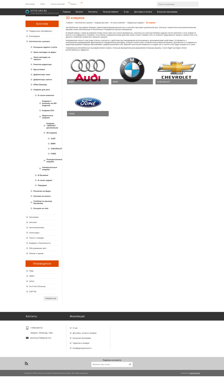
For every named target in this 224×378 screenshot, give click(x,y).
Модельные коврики (47, 116)
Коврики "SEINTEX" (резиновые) (52, 125)
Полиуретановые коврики (52, 160)
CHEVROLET (163, 81)
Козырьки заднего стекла (45, 47)
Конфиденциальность (82, 347)
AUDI (71, 81)
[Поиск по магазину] (175, 4)
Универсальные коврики (49, 168)
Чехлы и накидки (36, 238)
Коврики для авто (41, 90)
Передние (42, 185)
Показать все (51, 298)
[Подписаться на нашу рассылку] (109, 366)
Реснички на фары (42, 191)
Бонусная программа (82, 337)
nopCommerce (195, 375)
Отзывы (76, 352)
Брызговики (39, 69)
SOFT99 (32, 291)
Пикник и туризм (36, 253)
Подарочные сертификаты (40, 31)
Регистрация (30, 4)
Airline (31, 281)
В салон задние (45, 180)
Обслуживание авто (37, 248)
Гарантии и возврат (81, 342)
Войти (43, 4)
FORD (71, 113)
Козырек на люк (40, 208)
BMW (115, 81)
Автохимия (33, 217)
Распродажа (34, 36)
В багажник (43, 175)
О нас (75, 327)
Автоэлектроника (36, 227)
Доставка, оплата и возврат (85, 332)
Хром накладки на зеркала (41, 58)
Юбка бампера (40, 84)
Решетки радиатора (42, 64)
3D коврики (51, 133)
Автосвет (33, 222)
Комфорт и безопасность (40, 243)
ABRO (31, 276)
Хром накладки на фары (44, 52)
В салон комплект (46, 95)
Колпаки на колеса (42, 196)
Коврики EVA (48, 110)
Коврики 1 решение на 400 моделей (49, 103)
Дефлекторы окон (41, 74)
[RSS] (26, 365)
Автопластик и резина (39, 41)
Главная (69, 23)
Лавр (31, 271)
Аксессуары (34, 233)
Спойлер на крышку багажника (42, 202)
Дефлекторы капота (42, 79)
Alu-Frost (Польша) (37, 286)
